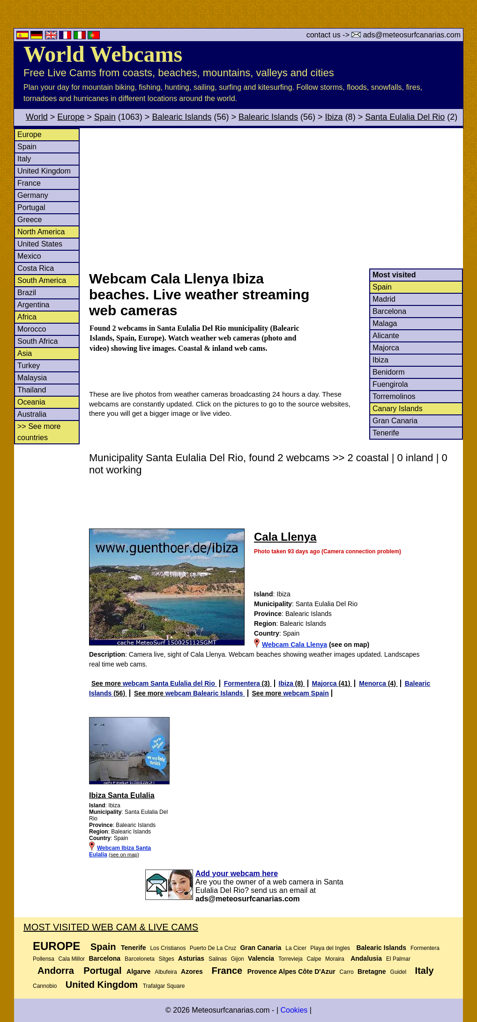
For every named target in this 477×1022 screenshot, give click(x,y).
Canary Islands (398, 409)
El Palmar (398, 959)
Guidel (398, 972)
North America (41, 232)
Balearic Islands (181, 117)
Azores (192, 971)
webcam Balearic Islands (205, 693)
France (29, 183)
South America (41, 280)
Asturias (191, 958)
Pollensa (43, 959)
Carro (347, 972)
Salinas (218, 959)
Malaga (385, 323)
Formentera (243, 683)
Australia (31, 414)
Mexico (29, 256)
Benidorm (388, 372)
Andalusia (366, 958)
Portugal (31, 207)
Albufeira (166, 972)
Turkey (28, 366)
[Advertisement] (275, 198)
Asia (24, 353)
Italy (24, 159)
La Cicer (295, 948)
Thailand (31, 390)
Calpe (313, 959)
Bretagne (372, 971)
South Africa (37, 341)
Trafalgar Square (164, 986)
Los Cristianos (168, 948)
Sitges (166, 959)
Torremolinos (394, 396)
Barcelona (389, 311)
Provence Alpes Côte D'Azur (291, 971)
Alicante (386, 336)
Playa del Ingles (330, 948)
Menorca (373, 683)
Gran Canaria (395, 421)
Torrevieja (290, 959)
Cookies (293, 1010)
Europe (70, 117)
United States (39, 244)
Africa (27, 317)
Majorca (386, 348)
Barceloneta (140, 959)
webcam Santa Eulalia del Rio (170, 683)
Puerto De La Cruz (213, 948)
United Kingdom (44, 171)
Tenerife (386, 433)
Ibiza (334, 117)
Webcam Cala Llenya (294, 644)
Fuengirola (390, 384)
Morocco (31, 329)
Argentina (33, 305)
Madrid (384, 299)
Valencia (261, 958)
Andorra (55, 970)
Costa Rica (35, 268)
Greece (29, 220)
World (37, 117)
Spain (105, 117)
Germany (32, 195)
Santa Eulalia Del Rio (405, 117)
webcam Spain (305, 693)
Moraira (334, 959)
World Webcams (102, 54)
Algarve (138, 971)
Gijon (237, 959)
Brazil (26, 293)
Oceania (31, 402)
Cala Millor (71, 959)
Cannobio (45, 986)
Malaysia (32, 378)
